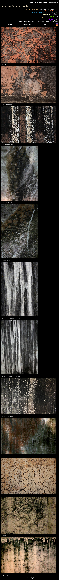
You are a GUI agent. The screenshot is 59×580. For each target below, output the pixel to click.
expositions (27, 24)
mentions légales (30, 578)
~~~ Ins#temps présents (25, 21)
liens (45, 24)
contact (9, 24)
